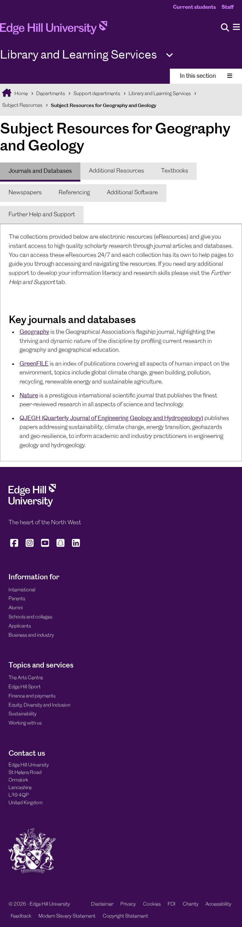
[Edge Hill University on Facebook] (15, 547)
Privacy (128, 904)
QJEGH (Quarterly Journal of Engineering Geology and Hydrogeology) (111, 418)
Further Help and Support (42, 215)
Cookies (152, 904)
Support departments (96, 93)
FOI (172, 904)
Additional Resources (116, 171)
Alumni (16, 608)
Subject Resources (22, 105)
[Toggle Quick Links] (169, 55)
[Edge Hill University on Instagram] (30, 547)
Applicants (20, 626)
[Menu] (236, 27)
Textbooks (174, 171)
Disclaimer (102, 904)
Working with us (25, 723)
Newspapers (25, 193)
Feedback (21, 916)
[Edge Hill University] (32, 505)
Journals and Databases (40, 170)
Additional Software (132, 193)
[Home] (53, 30)
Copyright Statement (125, 916)
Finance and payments (32, 696)
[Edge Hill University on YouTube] (45, 547)
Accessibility (218, 904)
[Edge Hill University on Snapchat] (61, 547)
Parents (17, 598)
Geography (34, 331)
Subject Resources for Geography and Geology (103, 105)
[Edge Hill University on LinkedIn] (76, 547)
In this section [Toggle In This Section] (206, 75)
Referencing (74, 193)
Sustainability (23, 714)
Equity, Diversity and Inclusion (39, 705)
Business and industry (31, 635)
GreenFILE (34, 363)
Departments (50, 93)
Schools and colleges (30, 617)
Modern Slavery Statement (66, 916)
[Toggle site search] (225, 27)
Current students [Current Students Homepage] (194, 7)
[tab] (40, 171)
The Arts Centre (26, 677)
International (22, 590)
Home (21, 93)
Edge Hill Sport (25, 687)
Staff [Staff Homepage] (227, 7)
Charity (191, 904)
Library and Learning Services (160, 93)
